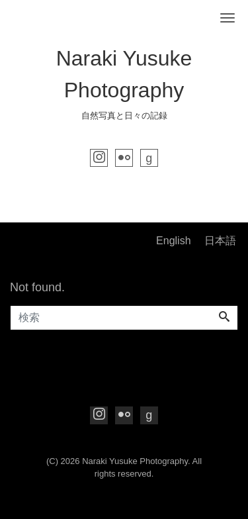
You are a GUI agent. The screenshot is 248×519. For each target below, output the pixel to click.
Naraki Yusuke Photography (135, 461)
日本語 (220, 240)
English (173, 240)
